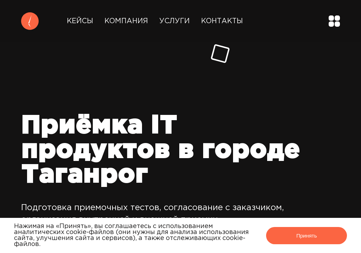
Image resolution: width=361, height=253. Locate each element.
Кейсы (80, 21)
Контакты (222, 21)
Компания (126, 21)
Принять (306, 236)
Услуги (174, 21)
